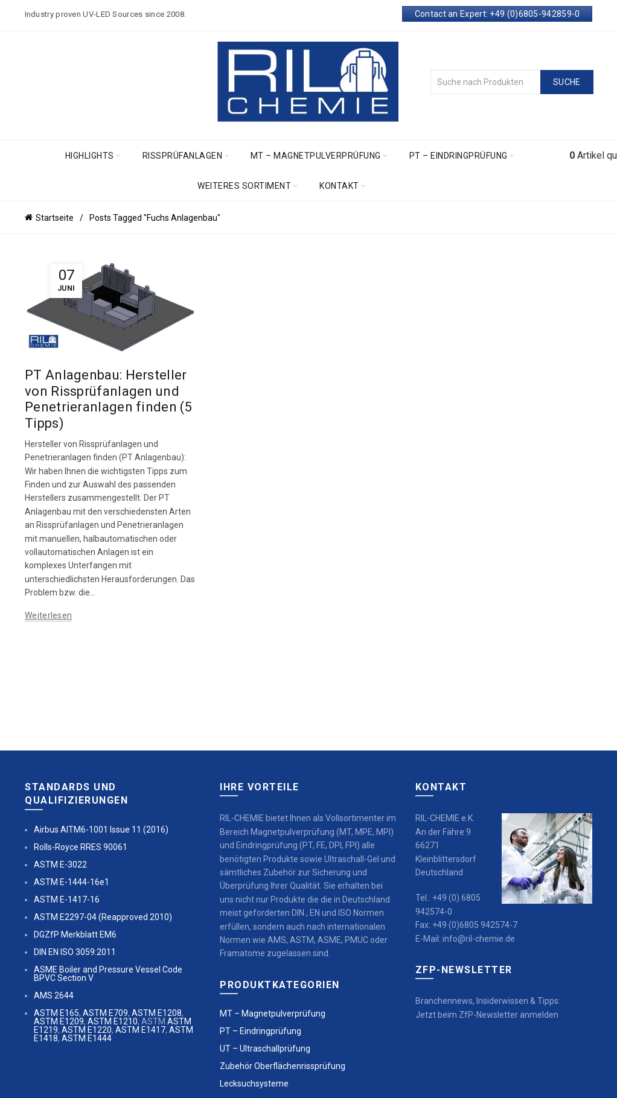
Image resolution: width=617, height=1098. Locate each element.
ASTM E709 (105, 1013)
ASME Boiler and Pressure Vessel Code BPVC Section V (108, 974)
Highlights (89, 155)
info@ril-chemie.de (479, 939)
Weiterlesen (48, 615)
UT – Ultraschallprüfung (265, 1048)
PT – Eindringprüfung (458, 155)
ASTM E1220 (87, 1030)
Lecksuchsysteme (254, 1083)
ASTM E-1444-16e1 (71, 882)
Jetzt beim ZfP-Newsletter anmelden (486, 1015)
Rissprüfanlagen (182, 155)
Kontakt (339, 186)
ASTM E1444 (87, 1038)
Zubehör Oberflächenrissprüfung (282, 1066)
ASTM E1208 (157, 1013)
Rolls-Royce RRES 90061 (80, 847)
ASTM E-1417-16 (67, 899)
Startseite (55, 218)
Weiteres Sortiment (244, 186)
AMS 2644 (54, 995)
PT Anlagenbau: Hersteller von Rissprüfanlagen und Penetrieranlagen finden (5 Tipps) (108, 398)
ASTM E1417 (140, 1030)
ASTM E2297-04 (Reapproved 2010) (103, 917)
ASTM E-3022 (60, 864)
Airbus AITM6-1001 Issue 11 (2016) (101, 829)
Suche (567, 82)
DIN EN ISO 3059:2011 (75, 952)
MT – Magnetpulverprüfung (316, 155)
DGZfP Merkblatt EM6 (75, 934)
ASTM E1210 (113, 1021)
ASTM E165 (56, 1013)
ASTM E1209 (59, 1021)
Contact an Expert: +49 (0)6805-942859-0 (497, 14)
